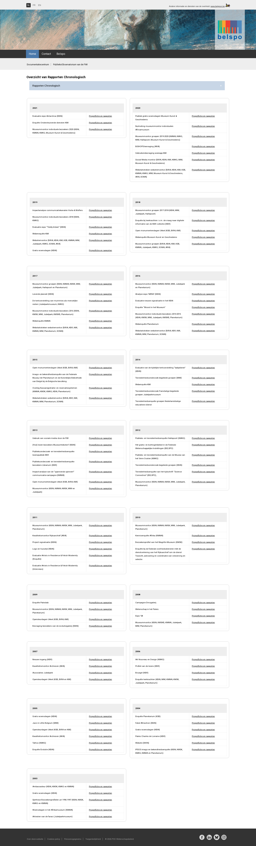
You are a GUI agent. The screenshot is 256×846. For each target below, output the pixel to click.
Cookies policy (53, 839)
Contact (46, 53)
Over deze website (35, 839)
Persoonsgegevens (72, 839)
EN (39, 5)
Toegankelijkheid (93, 839)
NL (28, 5)
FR (34, 5)
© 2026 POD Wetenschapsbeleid (119, 839)
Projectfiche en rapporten (100, 116)
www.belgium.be (217, 6)
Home (32, 53)
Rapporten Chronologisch (46, 85)
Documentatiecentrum (38, 64)
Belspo (61, 53)
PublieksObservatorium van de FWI (70, 64)
